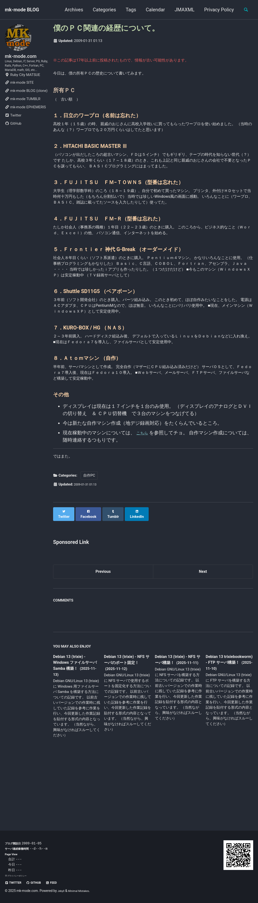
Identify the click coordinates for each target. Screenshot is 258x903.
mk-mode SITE (19, 98)
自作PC (89, 542)
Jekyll (62, 891)
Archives (71, 10)
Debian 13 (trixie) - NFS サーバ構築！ (175, 725)
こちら (143, 496)
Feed (60, 883)
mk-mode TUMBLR (22, 115)
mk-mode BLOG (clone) (26, 106)
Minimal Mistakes (83, 891)
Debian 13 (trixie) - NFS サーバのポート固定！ (126, 728)
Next (203, 635)
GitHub (13, 139)
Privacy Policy (216, 10)
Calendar (152, 10)
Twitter (13, 131)
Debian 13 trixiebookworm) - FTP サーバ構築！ (225, 727)
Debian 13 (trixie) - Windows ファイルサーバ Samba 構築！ (75, 728)
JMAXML (182, 10)
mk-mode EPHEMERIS (25, 123)
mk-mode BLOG (22, 10)
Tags (128, 10)
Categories (101, 10)
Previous (103, 635)
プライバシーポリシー (19, 875)
